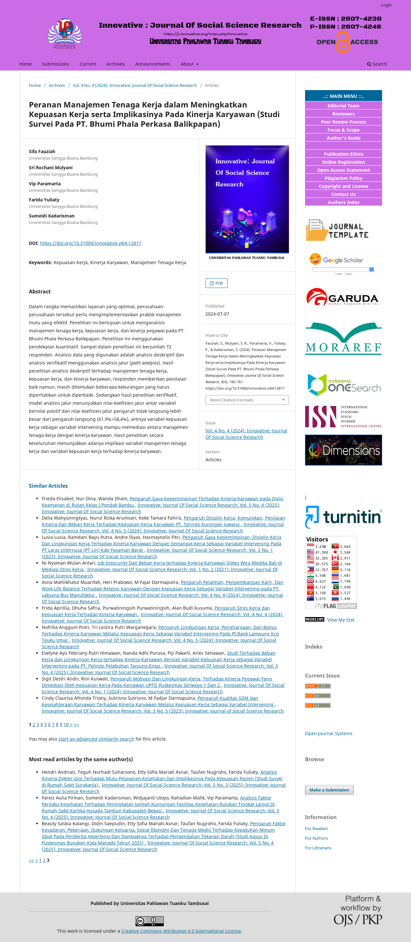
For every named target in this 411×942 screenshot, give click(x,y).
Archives (116, 64)
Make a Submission (329, 790)
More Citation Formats (231, 400)
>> (76, 724)
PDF (218, 283)
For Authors (316, 838)
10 (66, 724)
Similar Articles (48, 485)
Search (377, 64)
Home (25, 64)
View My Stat (340, 620)
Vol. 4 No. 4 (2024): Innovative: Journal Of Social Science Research (135, 85)
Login (386, 5)
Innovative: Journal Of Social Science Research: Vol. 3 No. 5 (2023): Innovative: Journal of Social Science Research (163, 711)
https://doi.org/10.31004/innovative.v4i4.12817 (90, 243)
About (188, 64)
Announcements (153, 64)
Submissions (55, 64)
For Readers (316, 828)
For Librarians (318, 848)
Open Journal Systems (329, 733)
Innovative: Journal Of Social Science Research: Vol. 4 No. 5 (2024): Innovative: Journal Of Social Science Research (163, 527)
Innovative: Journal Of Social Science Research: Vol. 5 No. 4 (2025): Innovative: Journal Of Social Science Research (160, 669)
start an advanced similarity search (96, 739)
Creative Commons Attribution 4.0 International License (181, 931)
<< (31, 860)
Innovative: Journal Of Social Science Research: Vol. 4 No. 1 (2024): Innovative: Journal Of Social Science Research (163, 688)
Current (88, 64)
